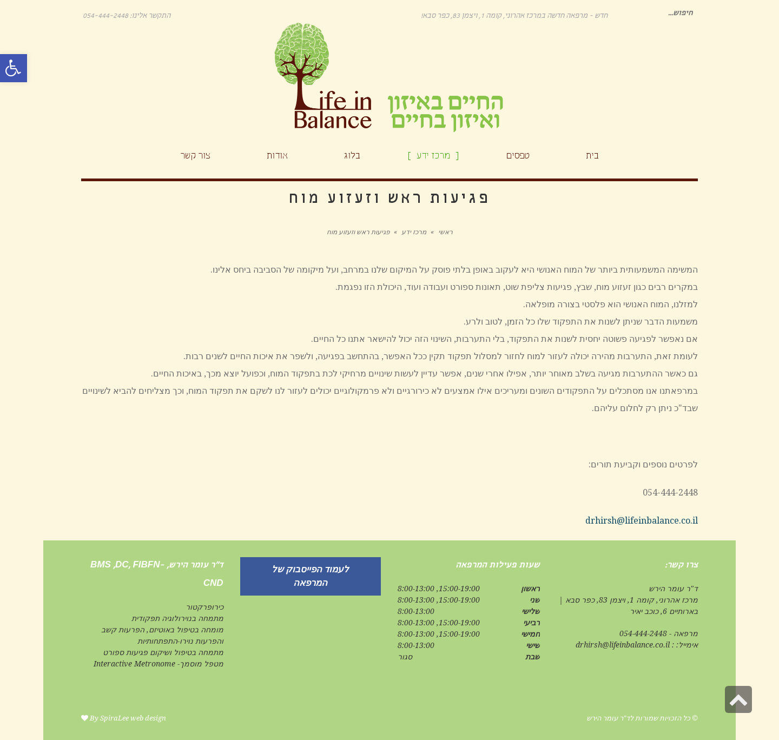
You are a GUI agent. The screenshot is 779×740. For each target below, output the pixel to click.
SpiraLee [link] (114, 718)
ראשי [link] (445, 232)
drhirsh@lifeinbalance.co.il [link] (641, 521)
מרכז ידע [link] (413, 232)
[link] (13, 68)
